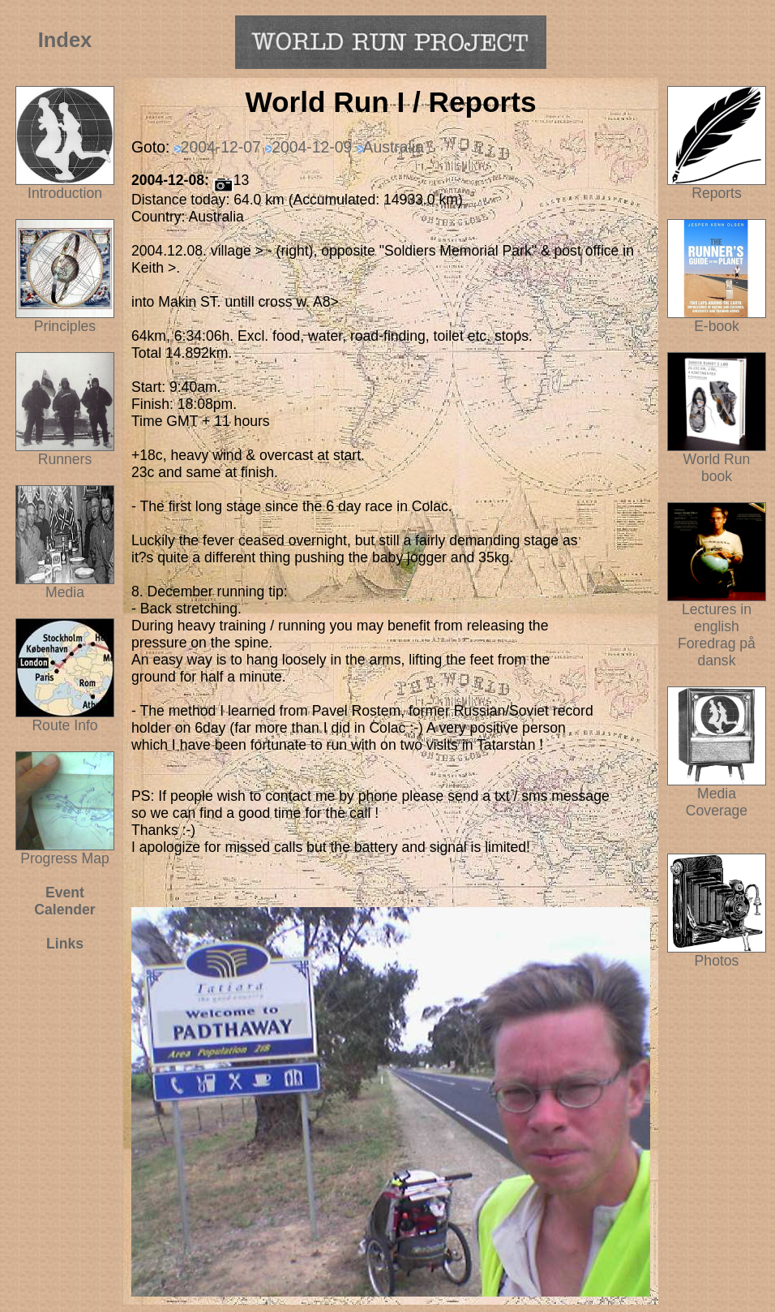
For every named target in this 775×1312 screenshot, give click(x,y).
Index (65, 39)
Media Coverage (716, 795)
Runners (65, 459)
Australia (393, 147)
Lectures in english (716, 611)
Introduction (65, 193)
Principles (65, 326)
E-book (716, 326)
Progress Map (64, 852)
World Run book (716, 461)
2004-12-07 (221, 147)
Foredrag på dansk (717, 652)
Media (64, 592)
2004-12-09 (312, 147)
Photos (716, 954)
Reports (717, 193)
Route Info (64, 725)
